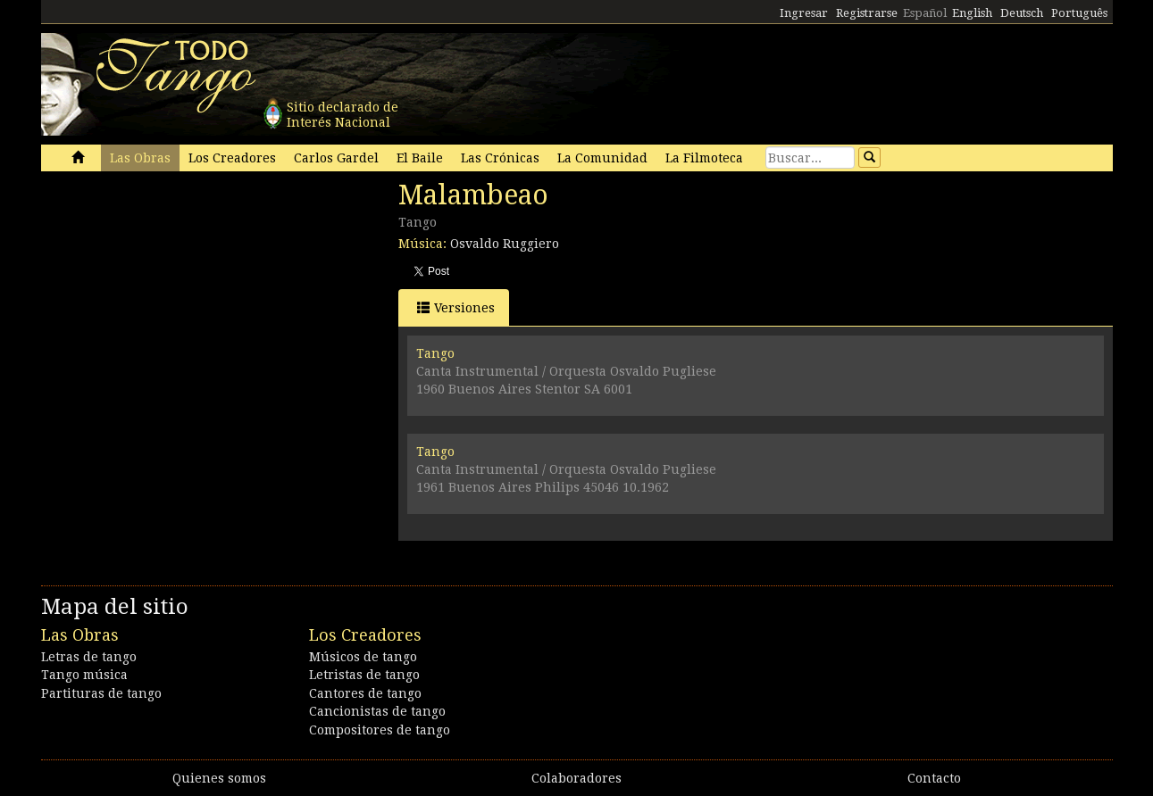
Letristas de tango (364, 674)
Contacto (934, 778)
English (972, 13)
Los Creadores (232, 158)
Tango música (84, 674)
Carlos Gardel (336, 158)
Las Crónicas (500, 158)
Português (1079, 13)
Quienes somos (219, 778)
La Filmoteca (704, 158)
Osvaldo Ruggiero (504, 243)
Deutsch (1021, 13)
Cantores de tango (365, 693)
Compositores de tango (379, 730)
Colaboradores (576, 778)
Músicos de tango (363, 657)
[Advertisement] (175, 301)
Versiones (456, 307)
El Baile (420, 158)
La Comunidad (602, 158)
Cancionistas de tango (377, 711)
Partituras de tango (101, 693)
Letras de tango (89, 657)
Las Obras (140, 158)
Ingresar (804, 13)
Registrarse (867, 13)
